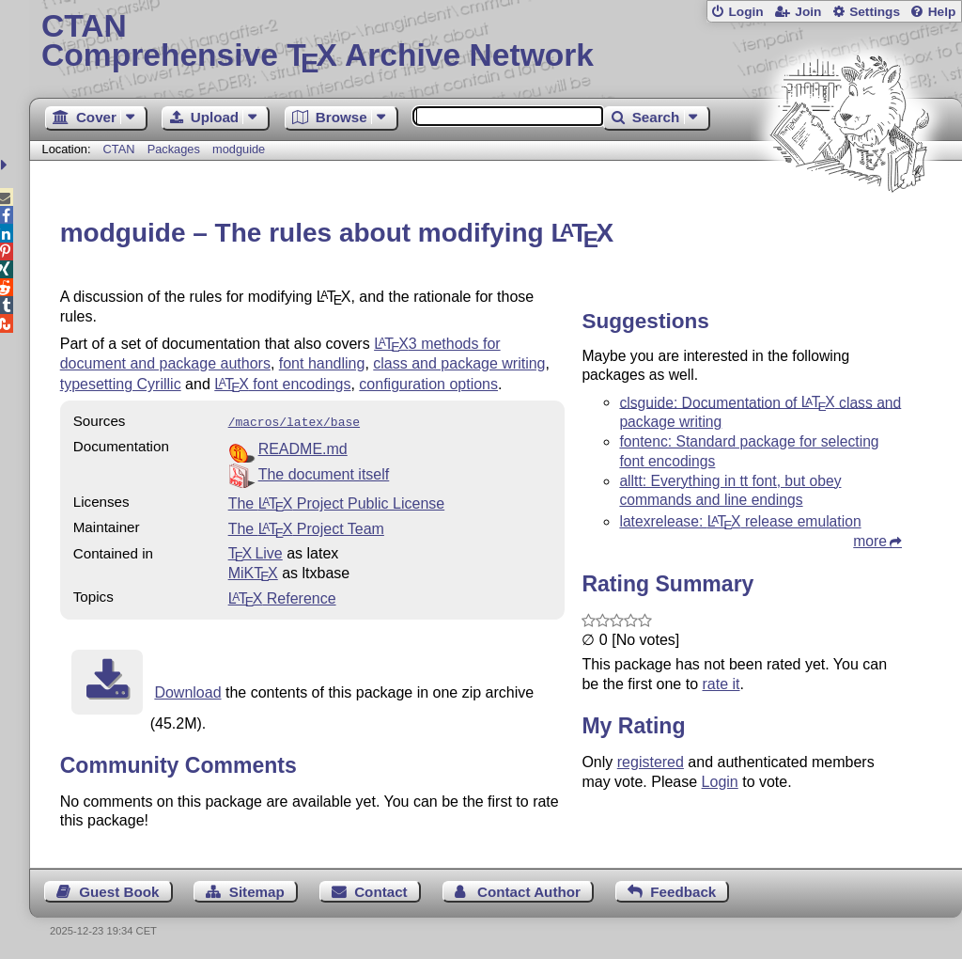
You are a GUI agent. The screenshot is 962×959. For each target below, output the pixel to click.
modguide (238, 149)
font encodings (282, 384)
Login (745, 12)
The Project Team (306, 527)
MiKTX (253, 571)
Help (942, 12)
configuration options (428, 384)
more (870, 541)
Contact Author (529, 890)
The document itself (324, 472)
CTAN (119, 149)
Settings (874, 12)
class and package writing (459, 363)
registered (650, 762)
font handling (322, 363)
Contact (381, 890)
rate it (720, 684)
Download (187, 691)
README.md (303, 447)
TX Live (255, 551)
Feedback (683, 890)
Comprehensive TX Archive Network (495, 42)
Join (808, 12)
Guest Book (119, 890)
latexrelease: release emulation (740, 521)
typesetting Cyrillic (120, 384)
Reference (282, 597)
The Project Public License (336, 502)
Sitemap (257, 890)
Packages (175, 149)
